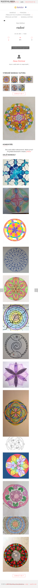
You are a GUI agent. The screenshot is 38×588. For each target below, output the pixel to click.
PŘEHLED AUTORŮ (11, 17)
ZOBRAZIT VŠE (19, 93)
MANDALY (13, 13)
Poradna (23, 13)
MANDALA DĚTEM (27, 17)
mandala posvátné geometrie (20, 47)
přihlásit (28, 151)
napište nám (33, 584)
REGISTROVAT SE (30, 2)
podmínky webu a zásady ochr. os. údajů (17, 584)
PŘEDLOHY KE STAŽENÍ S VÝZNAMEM (18, 15)
